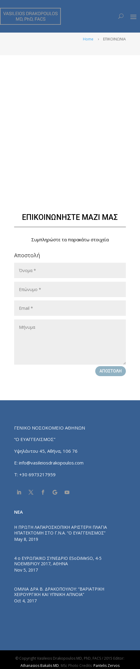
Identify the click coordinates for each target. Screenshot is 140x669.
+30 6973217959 (38, 474)
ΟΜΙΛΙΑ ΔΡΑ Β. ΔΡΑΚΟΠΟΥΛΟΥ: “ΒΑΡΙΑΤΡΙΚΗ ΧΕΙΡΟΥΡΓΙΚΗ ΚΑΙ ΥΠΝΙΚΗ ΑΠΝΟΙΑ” (59, 591)
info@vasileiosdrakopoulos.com (51, 463)
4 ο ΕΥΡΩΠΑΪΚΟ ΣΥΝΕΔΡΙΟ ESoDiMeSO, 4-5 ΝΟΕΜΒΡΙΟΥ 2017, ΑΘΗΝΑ (58, 560)
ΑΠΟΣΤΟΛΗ (110, 371)
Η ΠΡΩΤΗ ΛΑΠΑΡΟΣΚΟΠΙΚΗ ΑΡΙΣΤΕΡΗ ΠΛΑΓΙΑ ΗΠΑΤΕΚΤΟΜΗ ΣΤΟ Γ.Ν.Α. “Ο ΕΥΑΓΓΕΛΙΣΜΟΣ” (60, 529)
